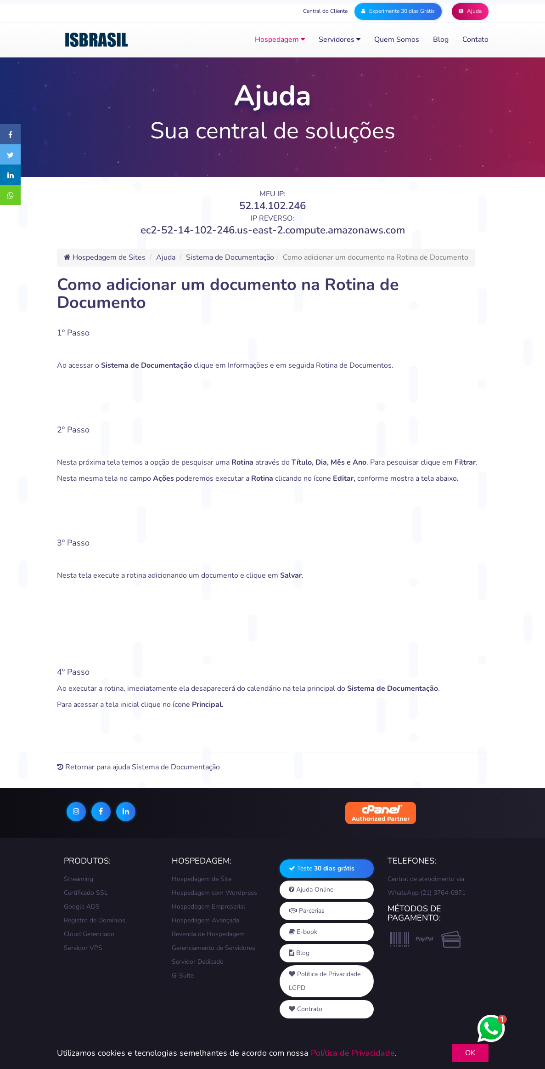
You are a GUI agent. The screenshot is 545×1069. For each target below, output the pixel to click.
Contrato (305, 1009)
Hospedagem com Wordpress (214, 892)
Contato (475, 39)
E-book (303, 931)
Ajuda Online (311, 889)
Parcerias (307, 910)
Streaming (78, 879)
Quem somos (396, 39)
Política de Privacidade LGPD (324, 981)
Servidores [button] (339, 39)
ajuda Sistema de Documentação (166, 767)
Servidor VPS (83, 948)
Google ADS (82, 906)
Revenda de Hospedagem (208, 934)
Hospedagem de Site (201, 879)
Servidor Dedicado (198, 961)
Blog (441, 39)
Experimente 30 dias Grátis (398, 11)
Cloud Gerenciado (89, 934)
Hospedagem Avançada (205, 920)
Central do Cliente (325, 11)
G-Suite (183, 975)
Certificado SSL (86, 892)
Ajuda (470, 11)
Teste (321, 868)
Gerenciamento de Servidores (213, 948)
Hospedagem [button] (280, 39)
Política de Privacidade (353, 1052)
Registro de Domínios (94, 920)
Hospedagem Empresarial (208, 906)
